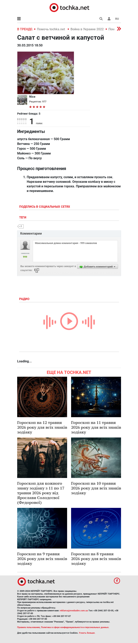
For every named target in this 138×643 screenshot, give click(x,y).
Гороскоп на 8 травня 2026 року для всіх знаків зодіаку (96, 558)
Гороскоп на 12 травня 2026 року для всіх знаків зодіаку (42, 427)
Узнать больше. (87, 633)
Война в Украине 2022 (87, 29)
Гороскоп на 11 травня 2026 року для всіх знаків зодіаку (96, 427)
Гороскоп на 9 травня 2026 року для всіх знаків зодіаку (42, 558)
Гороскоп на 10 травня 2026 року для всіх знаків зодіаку (96, 488)
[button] (109, 19)
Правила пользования (28, 627)
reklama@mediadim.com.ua (74, 610)
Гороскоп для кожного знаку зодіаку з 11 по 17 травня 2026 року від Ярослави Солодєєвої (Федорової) (40, 493)
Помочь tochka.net (51, 29)
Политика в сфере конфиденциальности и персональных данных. (75, 627)
